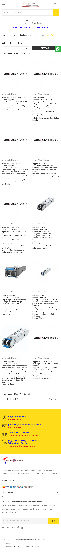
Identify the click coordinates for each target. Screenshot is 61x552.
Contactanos (7, 547)
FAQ (18, 547)
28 (16, 399)
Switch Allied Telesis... (10, 94)
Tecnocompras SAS (28, 540)
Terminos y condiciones (34, 547)
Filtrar (45, 48)
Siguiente (53, 399)
